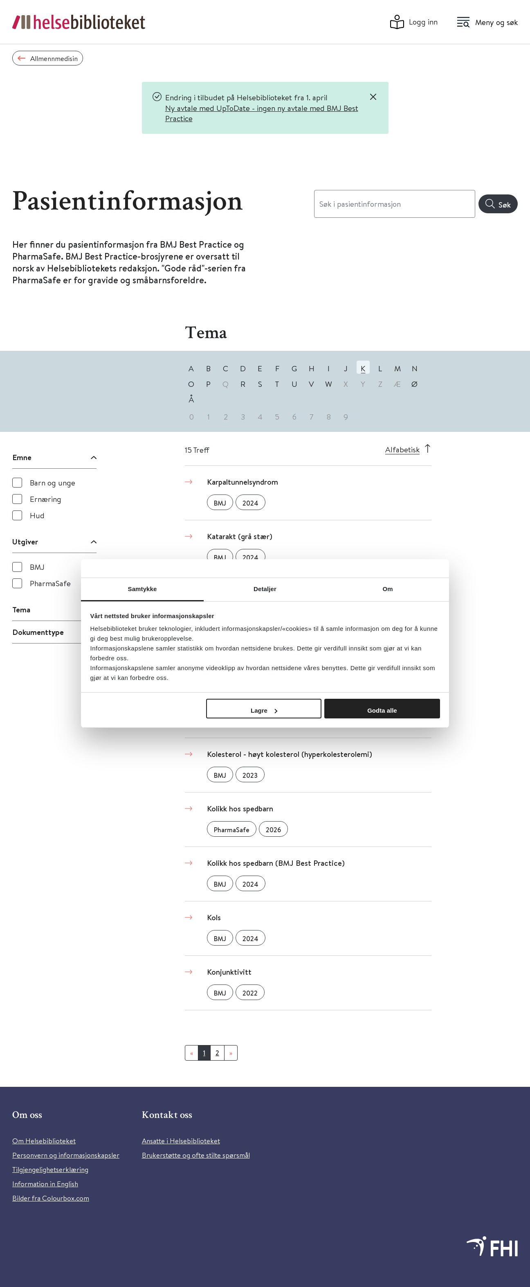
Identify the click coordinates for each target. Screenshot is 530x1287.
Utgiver (25, 541)
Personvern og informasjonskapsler (65, 1155)
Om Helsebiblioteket (44, 1140)
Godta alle (382, 710)
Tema (21, 609)
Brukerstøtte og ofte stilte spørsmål (196, 1155)
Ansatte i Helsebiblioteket (181, 1140)
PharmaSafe (50, 583)
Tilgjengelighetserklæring (50, 1169)
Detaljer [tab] (265, 588)
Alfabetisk (402, 449)
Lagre (264, 710)
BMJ (37, 567)
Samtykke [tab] (142, 588)
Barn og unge (52, 482)
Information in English (45, 1183)
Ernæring (45, 499)
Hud (37, 515)
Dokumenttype (38, 632)
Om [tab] (387, 588)
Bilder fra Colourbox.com (50, 1198)
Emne (21, 457)
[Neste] (231, 1053)
